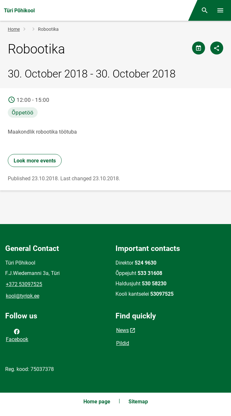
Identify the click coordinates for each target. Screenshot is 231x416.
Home (14, 29)
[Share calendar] (198, 48)
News (122, 330)
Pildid (122, 343)
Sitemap (138, 401)
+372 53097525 (24, 284)
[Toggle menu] (220, 10)
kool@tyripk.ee (22, 296)
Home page (96, 401)
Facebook (17, 335)
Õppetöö (22, 112)
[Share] (216, 48)
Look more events (35, 161)
